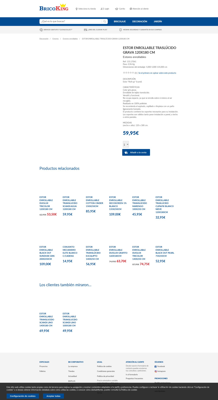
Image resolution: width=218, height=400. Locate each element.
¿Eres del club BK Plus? (97, 30)
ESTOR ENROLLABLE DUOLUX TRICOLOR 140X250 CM (139, 253)
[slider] (128, 72)
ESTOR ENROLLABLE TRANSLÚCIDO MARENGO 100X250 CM (139, 203)
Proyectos (43, 366)
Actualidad (72, 376)
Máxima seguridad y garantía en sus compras (142, 30)
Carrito (122, 9)
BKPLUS (71, 381)
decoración (139, 21)
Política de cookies (104, 366)
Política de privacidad (105, 376)
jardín (158, 21)
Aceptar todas (53, 396)
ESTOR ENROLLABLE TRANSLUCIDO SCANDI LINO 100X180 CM (70, 320)
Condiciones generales (106, 371)
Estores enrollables (70, 39)
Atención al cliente (140, 9)
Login (107, 9)
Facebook (161, 366)
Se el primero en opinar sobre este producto (157, 73)
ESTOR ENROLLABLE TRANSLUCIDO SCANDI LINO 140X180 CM (46, 320)
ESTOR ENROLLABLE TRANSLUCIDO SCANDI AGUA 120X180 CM (70, 203)
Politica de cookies (129, 390)
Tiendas (71, 371)
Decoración (43, 39)
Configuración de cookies (22, 396)
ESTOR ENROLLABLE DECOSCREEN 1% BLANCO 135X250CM (118, 203)
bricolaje (120, 21)
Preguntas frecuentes (134, 378)
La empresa (73, 366)
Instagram (161, 371)
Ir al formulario (132, 374)
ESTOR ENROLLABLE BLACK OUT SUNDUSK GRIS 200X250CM (46, 253)
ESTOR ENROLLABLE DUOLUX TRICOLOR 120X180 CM (46, 203)
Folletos (42, 371)
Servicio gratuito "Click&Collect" (58, 30)
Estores (56, 39)
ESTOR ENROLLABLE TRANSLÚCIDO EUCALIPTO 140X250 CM (93, 253)
